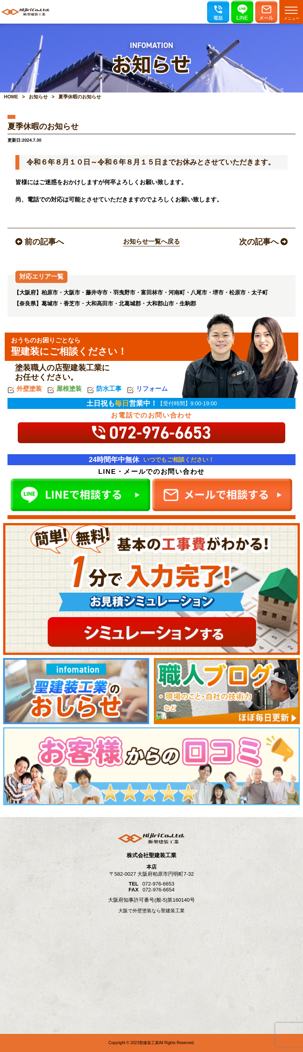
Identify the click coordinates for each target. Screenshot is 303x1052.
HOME (11, 96)
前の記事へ (39, 241)
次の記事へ (263, 241)
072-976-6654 (158, 890)
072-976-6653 (158, 884)
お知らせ (38, 96)
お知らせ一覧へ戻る (151, 241)
